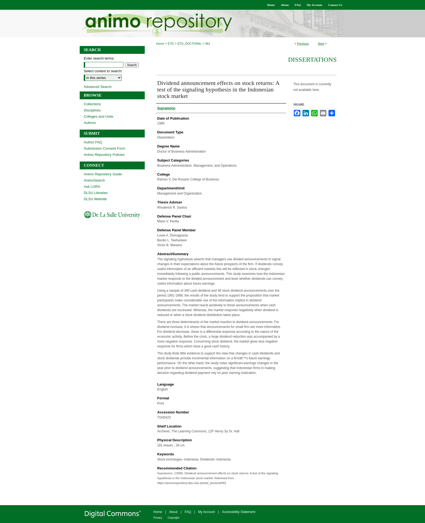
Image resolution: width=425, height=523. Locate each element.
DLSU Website (95, 199)
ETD (171, 43)
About (173, 512)
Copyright (173, 517)
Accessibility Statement (238, 512)
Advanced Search (98, 87)
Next (321, 43)
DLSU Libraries (96, 193)
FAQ (188, 512)
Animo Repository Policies (104, 155)
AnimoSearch (94, 180)
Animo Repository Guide (103, 174)
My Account (206, 512)
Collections (92, 104)
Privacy (157, 517)
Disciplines (92, 110)
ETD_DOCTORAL (190, 43)
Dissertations (312, 59)
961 (207, 43)
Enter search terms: (99, 58)
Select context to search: (103, 71)
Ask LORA (92, 187)
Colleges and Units (98, 116)
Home (160, 43)
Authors (90, 123)
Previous (303, 43)
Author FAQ (93, 142)
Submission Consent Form (104, 148)
